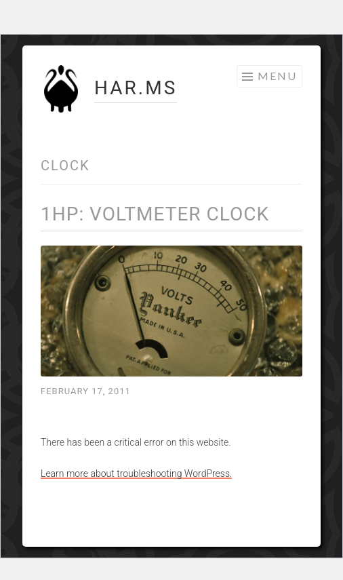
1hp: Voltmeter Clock (155, 214)
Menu (277, 75)
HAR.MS (135, 88)
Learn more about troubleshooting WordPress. (136, 473)
